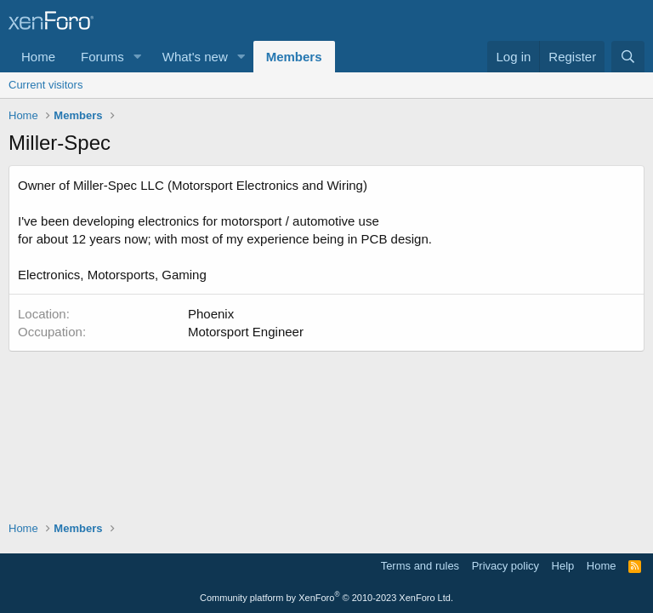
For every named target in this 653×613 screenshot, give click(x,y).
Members (294, 56)
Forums (102, 56)
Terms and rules (420, 565)
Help (563, 565)
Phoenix (211, 313)
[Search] (627, 56)
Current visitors (45, 84)
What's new (195, 56)
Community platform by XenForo (326, 598)
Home (38, 56)
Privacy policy (505, 565)
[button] (138, 56)
